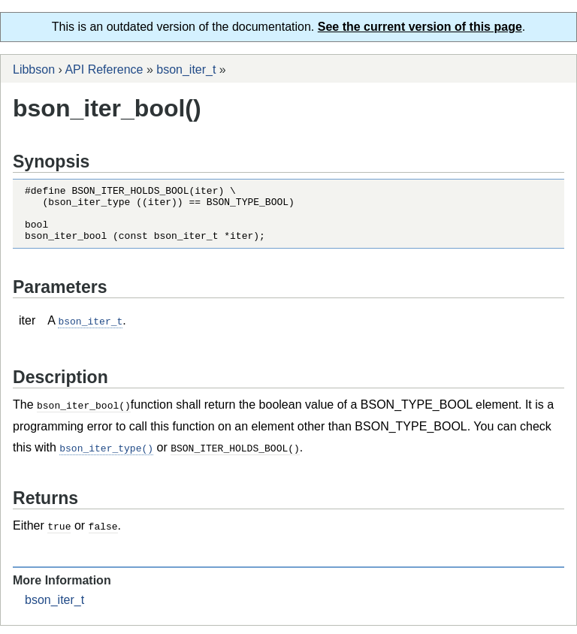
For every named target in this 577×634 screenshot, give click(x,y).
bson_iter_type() (106, 457)
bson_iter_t (186, 69)
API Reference (104, 69)
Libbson (34, 69)
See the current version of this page (420, 26)
